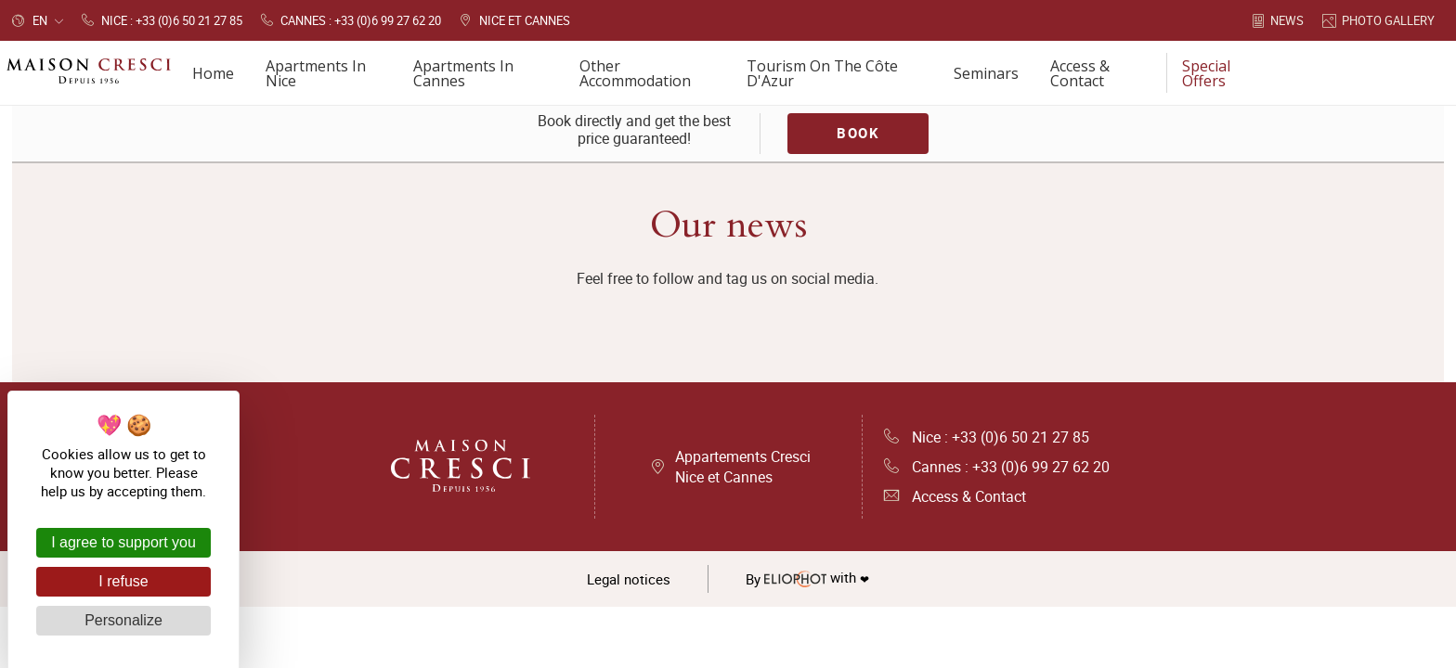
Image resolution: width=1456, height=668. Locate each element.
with (807, 579)
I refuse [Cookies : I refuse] (123, 581)
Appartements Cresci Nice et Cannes (743, 466)
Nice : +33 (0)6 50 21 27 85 (986, 437)
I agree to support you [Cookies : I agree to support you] (123, 542)
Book (858, 132)
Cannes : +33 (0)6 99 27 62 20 (997, 466)
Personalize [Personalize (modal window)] (123, 620)
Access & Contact (955, 496)
